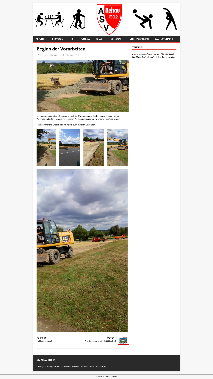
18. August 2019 (46, 55)
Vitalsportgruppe (139, 39)
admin (59, 55)
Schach (99, 39)
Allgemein (70, 55)
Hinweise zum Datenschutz (83, 366)
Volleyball (117, 39)
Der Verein (57, 39)
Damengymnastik (164, 39)
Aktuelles (41, 39)
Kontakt (55, 366)
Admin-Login (101, 366)
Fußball (85, 39)
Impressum (65, 366)
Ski (72, 39)
